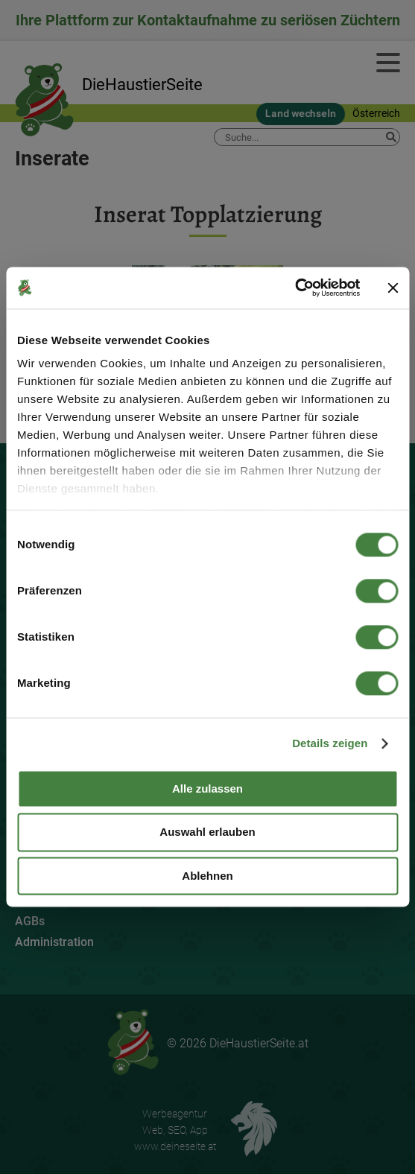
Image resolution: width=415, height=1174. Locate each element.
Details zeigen (329, 743)
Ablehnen (207, 875)
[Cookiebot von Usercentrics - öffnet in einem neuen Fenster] (294, 287)
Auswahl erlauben (207, 832)
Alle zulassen (207, 788)
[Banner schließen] (392, 287)
